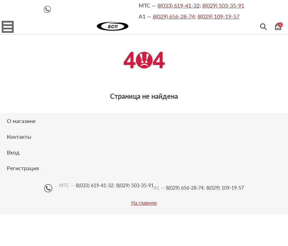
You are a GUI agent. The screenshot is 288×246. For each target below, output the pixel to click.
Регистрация (23, 168)
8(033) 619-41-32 (178, 5)
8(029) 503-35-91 (223, 5)
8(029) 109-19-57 (218, 16)
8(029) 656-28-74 (174, 16)
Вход (13, 152)
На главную (144, 203)
